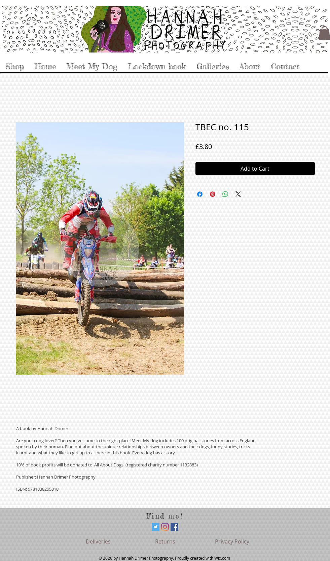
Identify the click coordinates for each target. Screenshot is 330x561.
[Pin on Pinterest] (213, 194)
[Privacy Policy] (232, 541)
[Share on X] (238, 194)
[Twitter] (155, 527)
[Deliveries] (98, 541)
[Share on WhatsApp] (225, 194)
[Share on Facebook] (200, 194)
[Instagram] (165, 527)
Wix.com (222, 558)
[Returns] (165, 541)
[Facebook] (174, 527)
